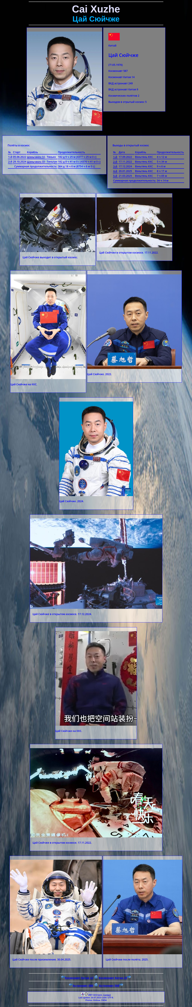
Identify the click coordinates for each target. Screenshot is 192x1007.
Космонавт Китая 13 (77, 977)
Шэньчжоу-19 (36, 161)
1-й (115, 157)
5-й (115, 176)
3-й (115, 166)
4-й (115, 171)
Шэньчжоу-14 (36, 157)
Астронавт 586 (81, 985)
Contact (107, 995)
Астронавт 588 (111, 985)
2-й (115, 161)
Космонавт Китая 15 (115, 977)
